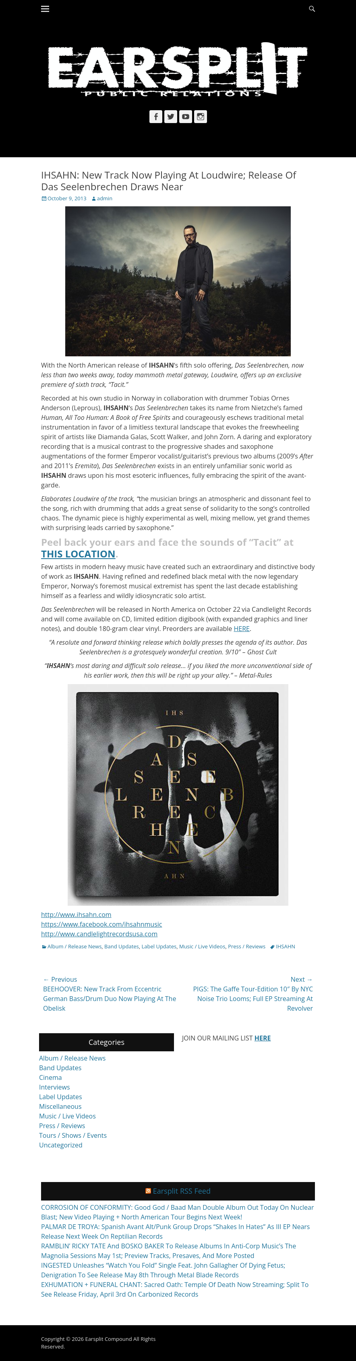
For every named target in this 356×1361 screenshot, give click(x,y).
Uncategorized (61, 1145)
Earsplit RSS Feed (182, 1191)
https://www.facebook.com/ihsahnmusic (101, 924)
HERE (242, 628)
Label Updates (159, 946)
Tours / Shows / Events (73, 1135)
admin (104, 198)
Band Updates (121, 946)
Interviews (54, 1087)
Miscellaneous (60, 1106)
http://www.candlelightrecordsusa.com (99, 933)
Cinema (50, 1077)
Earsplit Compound (108, 1338)
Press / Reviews (246, 946)
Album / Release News (74, 946)
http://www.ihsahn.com (76, 914)
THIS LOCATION (78, 553)
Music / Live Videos (202, 946)
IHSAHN (285, 946)
